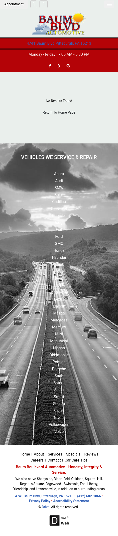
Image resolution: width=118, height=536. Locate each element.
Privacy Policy (40, 501)
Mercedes (59, 320)
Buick (59, 194)
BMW (58, 187)
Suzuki (59, 410)
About (39, 454)
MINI (59, 334)
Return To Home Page (59, 112)
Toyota (59, 417)
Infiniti (59, 264)
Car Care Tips (76, 460)
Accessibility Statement (71, 501)
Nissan (59, 348)
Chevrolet (59, 208)
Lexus (59, 299)
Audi (59, 181)
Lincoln (59, 306)
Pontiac (58, 362)
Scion (59, 390)
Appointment (14, 4)
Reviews (91, 454)
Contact (54, 460)
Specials (73, 454)
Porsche (59, 369)
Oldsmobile (59, 355)
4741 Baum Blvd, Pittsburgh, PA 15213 (44, 496)
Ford (59, 236)
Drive (45, 507)
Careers (37, 460)
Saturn (59, 383)
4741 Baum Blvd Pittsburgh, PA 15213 (59, 43)
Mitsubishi (59, 341)
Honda (59, 250)
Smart (59, 396)
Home (25, 454)
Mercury (59, 327)
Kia (59, 285)
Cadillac (59, 201)
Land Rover (59, 292)
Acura (59, 174)
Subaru (59, 403)
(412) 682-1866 (89, 496)
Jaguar (59, 271)
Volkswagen (59, 424)
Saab (59, 376)
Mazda (59, 313)
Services (55, 454)
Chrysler (59, 215)
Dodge (58, 222)
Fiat (59, 229)
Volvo (59, 431)
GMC (59, 243)
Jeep (59, 278)
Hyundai (59, 257)
